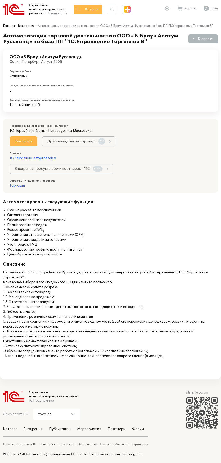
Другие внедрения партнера (76, 141)
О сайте (8, 444)
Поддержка (65, 444)
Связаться (23, 141)
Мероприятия (89, 429)
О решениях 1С (26, 444)
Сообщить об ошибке (114, 444)
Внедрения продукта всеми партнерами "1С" (59, 169)
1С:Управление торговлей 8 (33, 158)
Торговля (17, 186)
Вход (214, 8)
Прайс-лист (47, 444)
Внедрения (26, 26)
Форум (138, 429)
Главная (9, 26)
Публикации (60, 429)
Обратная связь (87, 444)
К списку (205, 39)
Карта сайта (140, 444)
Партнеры (117, 429)
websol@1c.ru (132, 454)
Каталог (10, 429)
